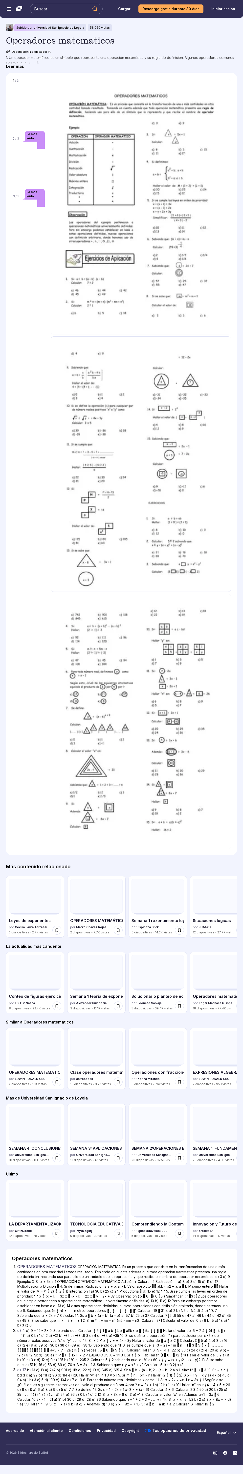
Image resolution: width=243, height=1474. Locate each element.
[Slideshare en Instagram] (215, 1453)
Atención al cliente (46, 1430)
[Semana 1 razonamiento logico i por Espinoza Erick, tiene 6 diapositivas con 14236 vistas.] (158, 906)
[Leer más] (15, 66)
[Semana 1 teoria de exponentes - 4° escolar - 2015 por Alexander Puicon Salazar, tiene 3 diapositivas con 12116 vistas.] (96, 982)
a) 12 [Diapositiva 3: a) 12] (21, 1369)
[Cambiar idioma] (227, 1433)
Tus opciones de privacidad (175, 1431)
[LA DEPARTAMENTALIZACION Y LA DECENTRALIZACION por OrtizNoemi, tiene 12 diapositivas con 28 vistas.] (35, 1210)
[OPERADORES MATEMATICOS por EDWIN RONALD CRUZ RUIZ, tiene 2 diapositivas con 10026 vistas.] (35, 1058)
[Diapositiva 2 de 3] (28, 163)
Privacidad (106, 1430)
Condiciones (80, 1430)
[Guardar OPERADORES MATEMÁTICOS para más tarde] (118, 930)
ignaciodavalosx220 (152, 1231)
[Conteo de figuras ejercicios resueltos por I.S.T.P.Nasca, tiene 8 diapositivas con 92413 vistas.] (35, 982)
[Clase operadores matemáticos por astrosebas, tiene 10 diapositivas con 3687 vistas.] (96, 1058)
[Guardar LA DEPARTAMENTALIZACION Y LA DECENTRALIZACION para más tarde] (56, 1233)
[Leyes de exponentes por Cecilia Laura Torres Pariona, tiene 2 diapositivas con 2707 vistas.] (35, 906)
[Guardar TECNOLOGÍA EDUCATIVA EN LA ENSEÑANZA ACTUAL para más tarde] (118, 1233)
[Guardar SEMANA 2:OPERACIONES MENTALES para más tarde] (179, 1157)
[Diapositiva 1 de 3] (28, 105)
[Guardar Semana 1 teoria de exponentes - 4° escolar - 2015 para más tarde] (118, 1005)
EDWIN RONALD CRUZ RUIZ (32, 1079)
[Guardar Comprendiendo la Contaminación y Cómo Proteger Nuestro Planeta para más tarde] (179, 1233)
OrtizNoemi (23, 1231)
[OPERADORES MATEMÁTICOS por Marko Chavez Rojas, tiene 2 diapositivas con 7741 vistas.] (96, 906)
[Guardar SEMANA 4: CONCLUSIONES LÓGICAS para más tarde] (56, 1157)
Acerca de (15, 1430)
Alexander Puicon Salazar (94, 1003)
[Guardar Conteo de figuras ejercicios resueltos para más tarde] (56, 1005)
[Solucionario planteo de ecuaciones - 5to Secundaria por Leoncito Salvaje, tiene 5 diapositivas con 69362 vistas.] (158, 982)
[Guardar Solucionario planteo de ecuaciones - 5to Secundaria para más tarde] (179, 1005)
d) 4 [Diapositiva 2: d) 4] (21, 1330)
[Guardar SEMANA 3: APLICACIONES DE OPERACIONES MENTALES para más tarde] (118, 1157)
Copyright (130, 1430)
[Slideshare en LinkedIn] (235, 1453)
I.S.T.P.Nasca (25, 1003)
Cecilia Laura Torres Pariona (32, 927)
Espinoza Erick (148, 927)
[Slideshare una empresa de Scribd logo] (19, 9)
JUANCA (205, 927)
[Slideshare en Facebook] (225, 1453)
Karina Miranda (148, 1079)
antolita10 (206, 1231)
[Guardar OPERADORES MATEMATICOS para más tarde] (56, 1081)
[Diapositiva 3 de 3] (28, 220)
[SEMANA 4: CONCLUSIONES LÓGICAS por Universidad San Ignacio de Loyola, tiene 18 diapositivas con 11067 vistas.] (35, 1134)
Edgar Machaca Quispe (216, 1003)
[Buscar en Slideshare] (66, 9)
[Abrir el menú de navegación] (9, 9)
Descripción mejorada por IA (28, 52)
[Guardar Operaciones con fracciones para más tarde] (179, 1081)
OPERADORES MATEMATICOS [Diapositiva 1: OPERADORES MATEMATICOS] (47, 1266)
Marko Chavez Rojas (91, 927)
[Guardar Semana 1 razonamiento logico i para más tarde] (179, 930)
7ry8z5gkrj (84, 1231)
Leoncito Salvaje (149, 1003)
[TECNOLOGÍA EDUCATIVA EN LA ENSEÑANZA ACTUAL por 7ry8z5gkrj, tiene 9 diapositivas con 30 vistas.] (96, 1210)
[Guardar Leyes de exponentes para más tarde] (56, 930)
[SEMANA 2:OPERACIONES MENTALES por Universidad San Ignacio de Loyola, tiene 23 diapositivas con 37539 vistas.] (158, 1134)
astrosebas (84, 1079)
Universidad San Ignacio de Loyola (58, 27)
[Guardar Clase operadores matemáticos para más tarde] (118, 1081)
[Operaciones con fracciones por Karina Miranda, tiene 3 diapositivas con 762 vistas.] (158, 1058)
